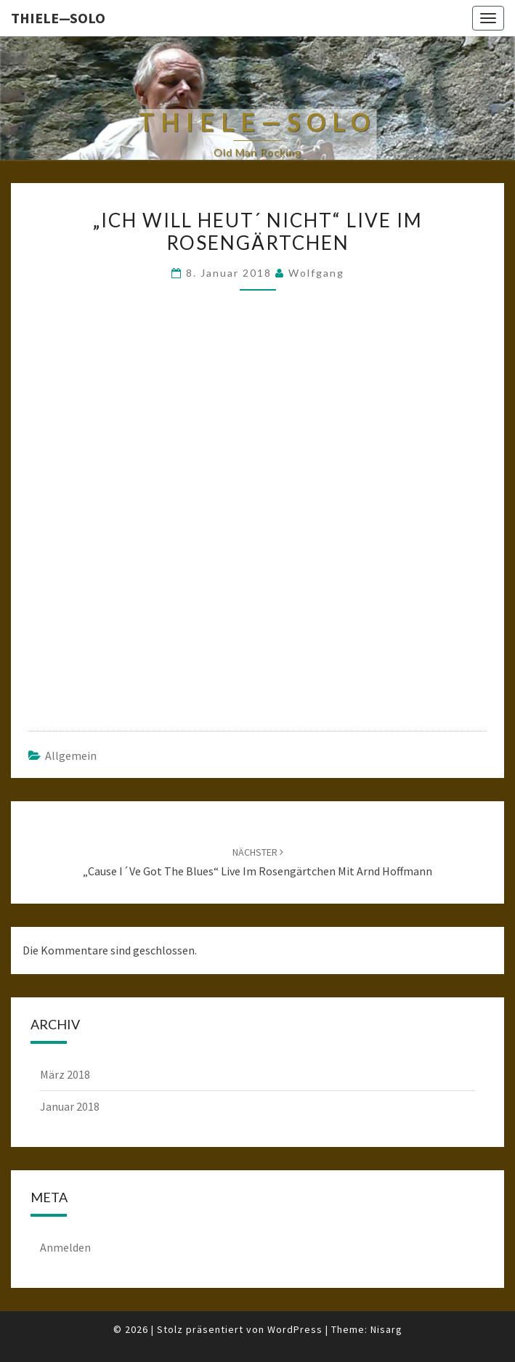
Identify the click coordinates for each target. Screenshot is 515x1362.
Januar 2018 (70, 1106)
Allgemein (71, 755)
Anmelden (65, 1247)
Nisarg (386, 1329)
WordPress (295, 1329)
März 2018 (65, 1074)
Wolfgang (316, 273)
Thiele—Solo (58, 18)
